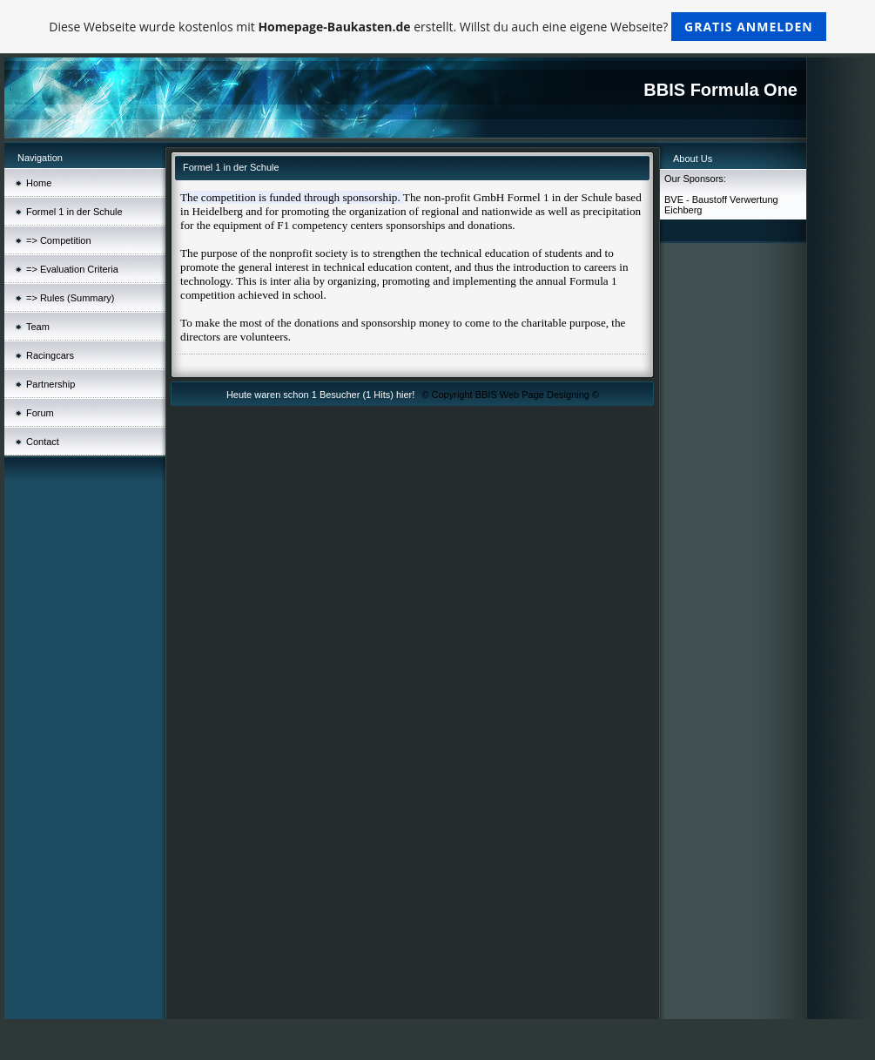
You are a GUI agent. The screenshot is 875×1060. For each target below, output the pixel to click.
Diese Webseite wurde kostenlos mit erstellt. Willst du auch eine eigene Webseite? (437, 26)
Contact (42, 441)
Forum (40, 413)
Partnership (50, 384)
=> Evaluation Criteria (72, 269)
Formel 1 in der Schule (74, 211)
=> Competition (58, 240)
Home (38, 183)
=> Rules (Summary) (70, 298)
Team (38, 326)
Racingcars (50, 355)
